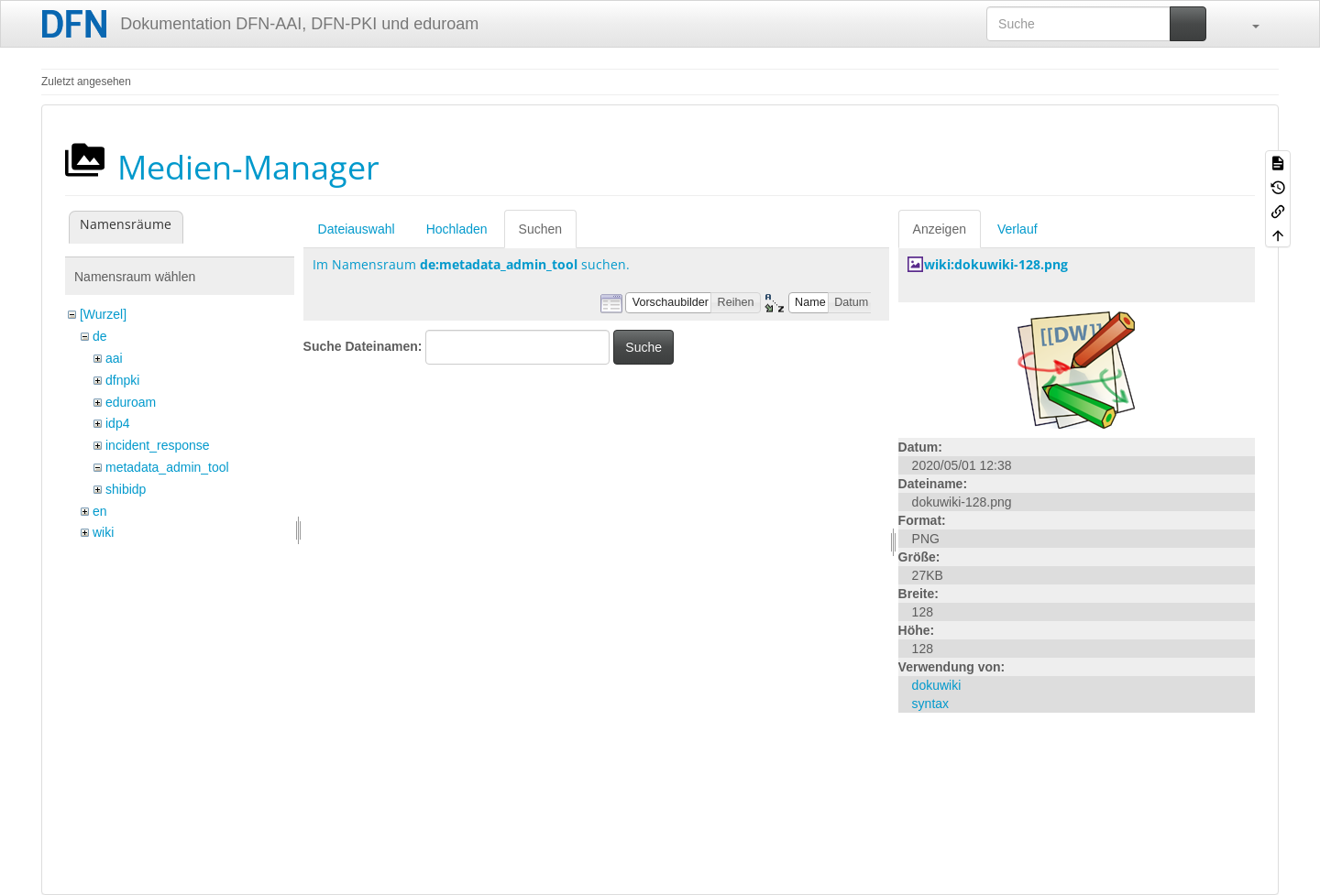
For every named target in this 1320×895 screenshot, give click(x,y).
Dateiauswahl (356, 229)
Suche (643, 347)
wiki (103, 532)
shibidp (125, 489)
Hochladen (457, 229)
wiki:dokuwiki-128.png (996, 264)
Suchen (540, 229)
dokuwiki (937, 685)
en (100, 511)
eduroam (130, 402)
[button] (1246, 24)
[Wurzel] (103, 314)
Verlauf (1017, 229)
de (100, 336)
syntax (930, 703)
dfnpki (122, 380)
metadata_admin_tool (167, 467)
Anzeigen (939, 229)
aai (114, 358)
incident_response (157, 445)
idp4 (117, 423)
